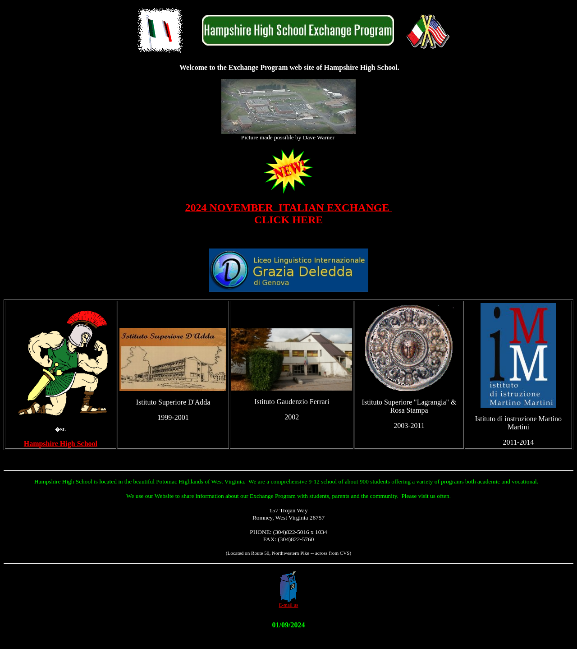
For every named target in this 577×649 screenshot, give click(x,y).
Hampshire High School (60, 443)
